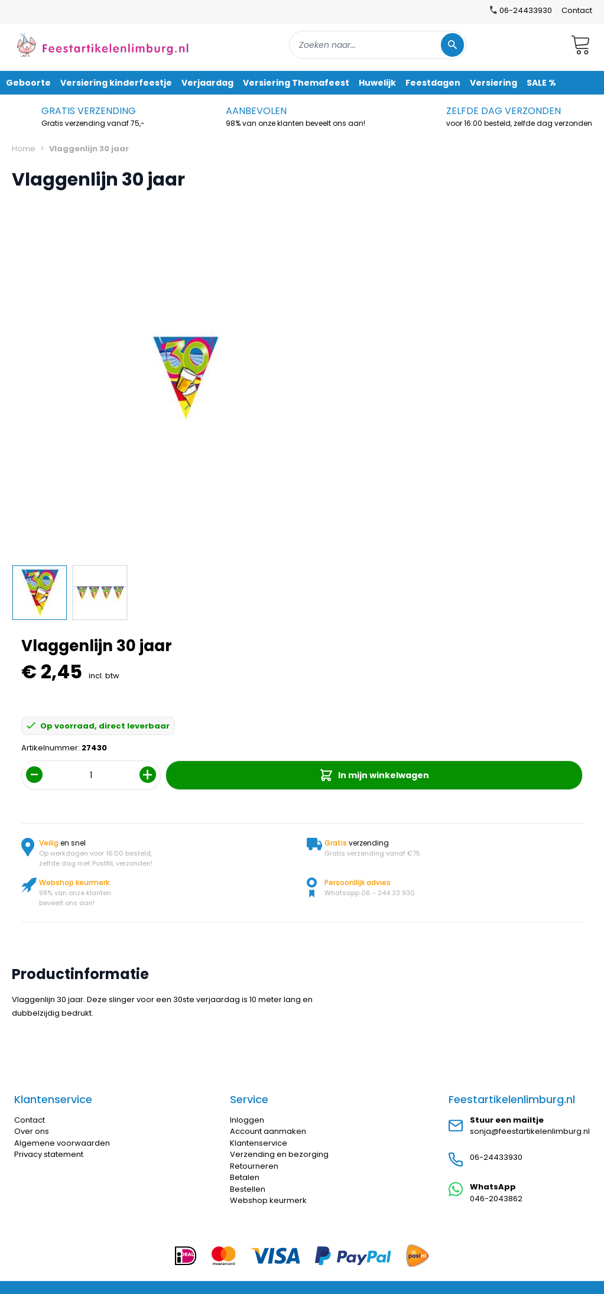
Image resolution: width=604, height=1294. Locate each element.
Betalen (244, 1177)
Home (23, 148)
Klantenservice (258, 1143)
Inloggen (247, 1120)
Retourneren (254, 1166)
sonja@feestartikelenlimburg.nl (530, 1131)
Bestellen (247, 1189)
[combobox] (377, 45)
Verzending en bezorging (279, 1154)
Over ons (31, 1131)
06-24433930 (496, 1157)
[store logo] (102, 44)
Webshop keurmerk (268, 1200)
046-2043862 (496, 1198)
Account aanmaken (268, 1131)
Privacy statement (48, 1154)
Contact (576, 10)
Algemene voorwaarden (62, 1143)
